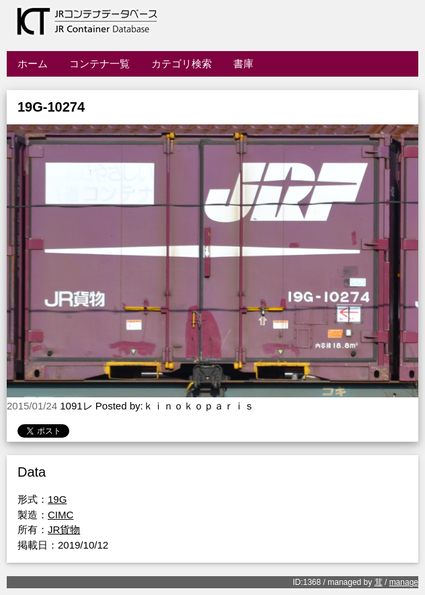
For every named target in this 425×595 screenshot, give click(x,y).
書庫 (243, 63)
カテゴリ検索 (181, 63)
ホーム (32, 63)
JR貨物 (64, 529)
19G (57, 499)
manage (403, 582)
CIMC (60, 514)
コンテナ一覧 (99, 63)
